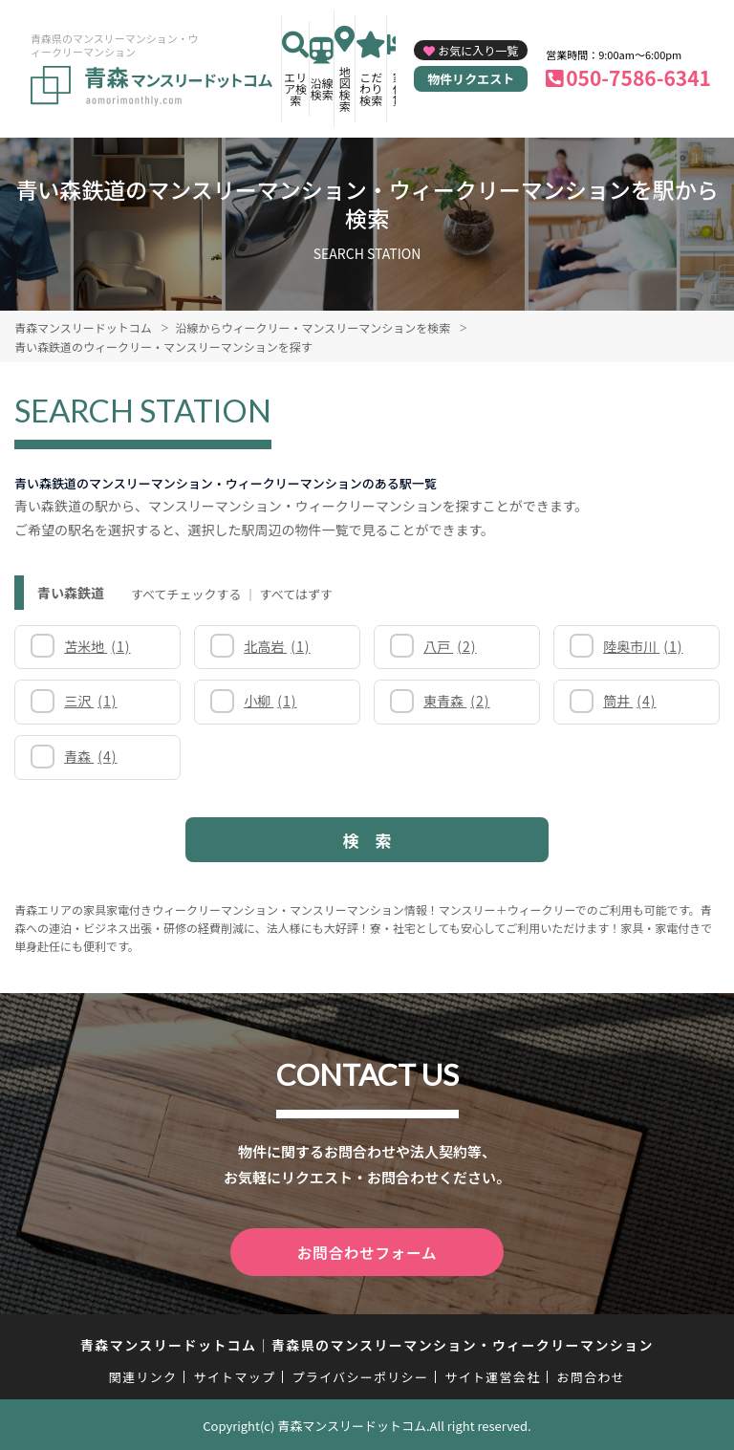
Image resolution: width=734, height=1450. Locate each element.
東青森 (456, 700)
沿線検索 (322, 88)
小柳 (270, 700)
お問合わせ (591, 1375)
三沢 (90, 700)
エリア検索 (295, 88)
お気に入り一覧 (478, 50)
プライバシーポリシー (359, 1375)
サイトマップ (235, 1375)
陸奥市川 (642, 646)
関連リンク (143, 1375)
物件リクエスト (470, 79)
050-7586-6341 (638, 77)
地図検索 (345, 88)
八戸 (449, 646)
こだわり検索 (370, 88)
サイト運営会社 (492, 1375)
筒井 (629, 700)
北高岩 (277, 646)
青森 (90, 756)
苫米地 (97, 646)
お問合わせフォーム (367, 1251)
